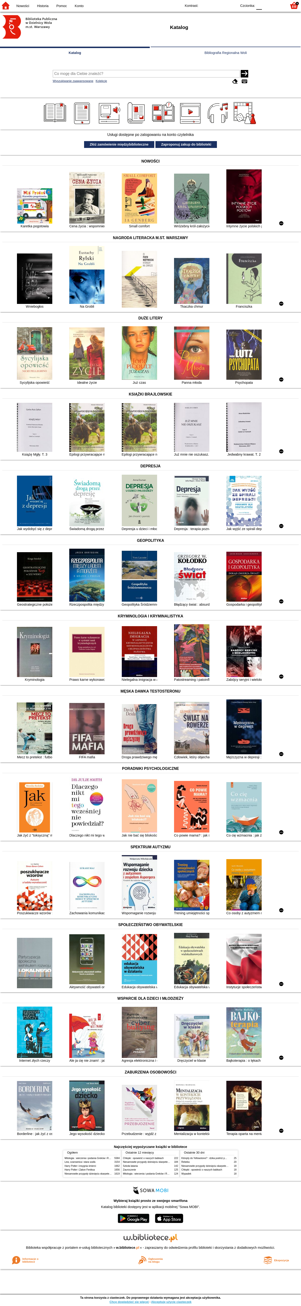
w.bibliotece (127, 1247)
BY (232, 5)
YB (222, 5)
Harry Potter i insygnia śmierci (80, 1166)
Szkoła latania (130, 1166)
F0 (259, 5)
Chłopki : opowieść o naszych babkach (143, 1158)
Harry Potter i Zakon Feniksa (80, 1169)
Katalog (75, 53)
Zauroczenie (129, 1169)
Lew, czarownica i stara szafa (80, 1162)
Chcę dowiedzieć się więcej (129, 1302)
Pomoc (61, 6)
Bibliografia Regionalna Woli (225, 53)
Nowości (22, 6)
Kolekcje (101, 81)
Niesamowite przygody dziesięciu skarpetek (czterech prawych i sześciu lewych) (107, 1173)
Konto (79, 6)
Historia (43, 6)
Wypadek (186, 1173)
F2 (278, 5)
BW (213, 5)
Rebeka (185, 1162)
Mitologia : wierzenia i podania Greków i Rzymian (90, 1158)
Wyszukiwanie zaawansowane (73, 81)
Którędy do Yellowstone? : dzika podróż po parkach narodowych (215, 1158)
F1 (267, 5)
